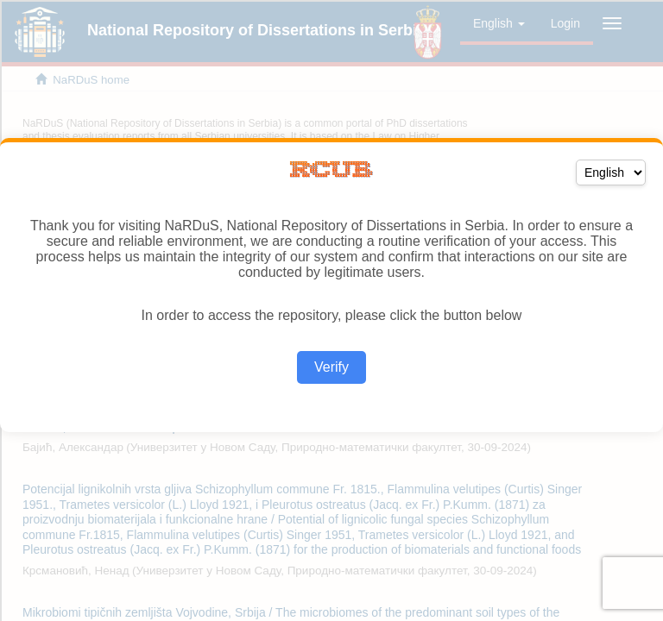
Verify (331, 367)
